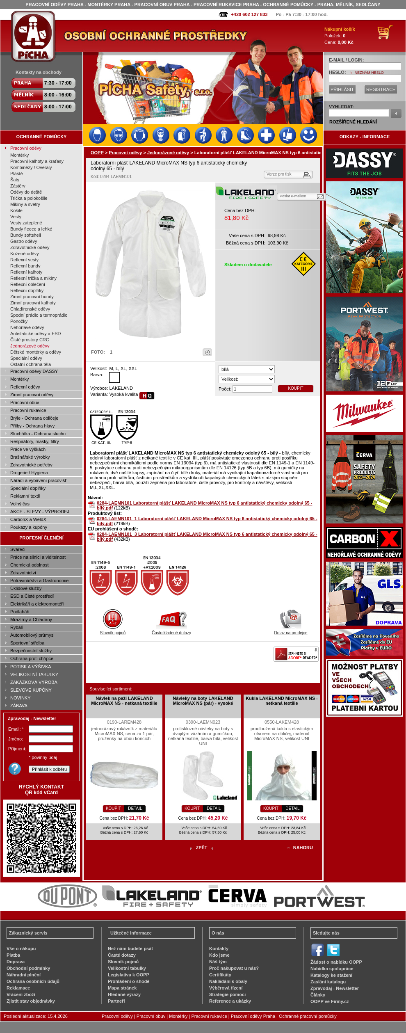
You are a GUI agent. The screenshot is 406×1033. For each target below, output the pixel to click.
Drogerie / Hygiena (29, 472)
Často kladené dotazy (171, 630)
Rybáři (16, 627)
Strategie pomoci (227, 994)
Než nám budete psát (130, 948)
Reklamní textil (25, 496)
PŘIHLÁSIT (342, 89)
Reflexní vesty (24, 259)
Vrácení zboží (21, 994)
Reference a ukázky (230, 1001)
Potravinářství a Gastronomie (39, 580)
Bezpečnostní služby (31, 650)
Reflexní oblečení (27, 284)
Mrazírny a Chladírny (31, 619)
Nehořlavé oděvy (27, 327)
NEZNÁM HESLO (369, 73)
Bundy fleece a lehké (31, 228)
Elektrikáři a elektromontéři (37, 603)
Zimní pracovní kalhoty (33, 302)
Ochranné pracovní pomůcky (308, 1016)
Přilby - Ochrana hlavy (32, 425)
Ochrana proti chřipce (31, 658)
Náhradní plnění (24, 974)
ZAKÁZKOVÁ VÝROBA (33, 682)
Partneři (116, 1001)
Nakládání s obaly (228, 981)
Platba (13, 955)
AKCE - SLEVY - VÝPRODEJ (39, 511)
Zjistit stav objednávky (31, 1001)
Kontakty (218, 948)
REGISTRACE (381, 89)
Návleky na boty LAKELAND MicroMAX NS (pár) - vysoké (203, 701)
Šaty (14, 179)
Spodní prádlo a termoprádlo (38, 315)
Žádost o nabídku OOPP (336, 962)
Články (317, 994)
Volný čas (20, 503)
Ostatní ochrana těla (30, 364)
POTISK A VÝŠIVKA (30, 666)
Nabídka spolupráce (332, 968)
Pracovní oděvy (25, 148)
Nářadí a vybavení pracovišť (38, 480)
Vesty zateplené (26, 222)
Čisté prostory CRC (29, 339)
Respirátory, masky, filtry (34, 441)
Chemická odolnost (29, 564)
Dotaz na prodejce (290, 630)
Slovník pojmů (113, 630)
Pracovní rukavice (28, 410)
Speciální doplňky (28, 488)
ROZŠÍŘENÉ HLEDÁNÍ (353, 121)
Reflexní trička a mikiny (33, 278)
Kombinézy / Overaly (31, 167)
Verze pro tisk (279, 174)
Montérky (19, 155)
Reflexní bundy (25, 265)
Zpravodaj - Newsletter (334, 988)
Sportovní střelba (27, 642)
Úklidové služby (25, 588)
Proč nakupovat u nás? (234, 968)
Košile (16, 210)
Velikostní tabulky (127, 968)
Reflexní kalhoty (26, 272)
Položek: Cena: (339, 36)
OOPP (97, 152)
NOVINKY (20, 697)
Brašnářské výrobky (30, 457)
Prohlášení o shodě (128, 981)
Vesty (15, 216)
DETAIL (135, 808)
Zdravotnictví (23, 572)
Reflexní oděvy (25, 386)
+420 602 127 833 (249, 14)
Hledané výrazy (124, 994)
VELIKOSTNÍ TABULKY (34, 674)
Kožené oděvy (24, 253)
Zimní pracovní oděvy (31, 394)
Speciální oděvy (26, 358)
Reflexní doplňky (26, 290)
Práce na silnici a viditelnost (38, 557)
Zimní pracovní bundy (32, 296)
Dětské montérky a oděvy (35, 352)
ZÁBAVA (18, 705)
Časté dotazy (122, 955)
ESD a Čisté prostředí (32, 596)
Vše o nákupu (21, 948)
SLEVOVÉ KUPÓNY (31, 690)
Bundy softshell (25, 235)
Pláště (16, 173)
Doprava (16, 961)
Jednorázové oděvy (29, 345)
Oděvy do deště (26, 192)
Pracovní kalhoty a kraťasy (37, 161)
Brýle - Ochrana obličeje (34, 418)
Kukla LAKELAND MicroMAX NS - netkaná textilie (281, 701)
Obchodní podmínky (28, 968)
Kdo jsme (219, 955)
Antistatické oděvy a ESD (35, 333)
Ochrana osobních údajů (33, 981)
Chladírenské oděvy (30, 308)
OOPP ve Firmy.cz (329, 1001)
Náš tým (218, 961)
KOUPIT (295, 388)
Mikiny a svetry (25, 204)
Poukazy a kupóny (28, 527)
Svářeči (17, 549)
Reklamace (18, 987)
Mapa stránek (122, 987)
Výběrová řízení (225, 987)
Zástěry (17, 185)
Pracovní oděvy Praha (253, 1016)
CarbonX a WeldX (28, 519)
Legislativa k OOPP (128, 974)
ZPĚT (201, 847)
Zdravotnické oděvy (29, 247)
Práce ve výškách (28, 449)
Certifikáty (220, 974)
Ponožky (18, 321)
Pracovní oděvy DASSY (34, 371)
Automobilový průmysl (32, 635)
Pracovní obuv (24, 402)
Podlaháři (19, 611)
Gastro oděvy (23, 241)
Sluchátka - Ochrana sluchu (38, 433)
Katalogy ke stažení (331, 975)
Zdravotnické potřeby (31, 464)
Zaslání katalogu (328, 981)
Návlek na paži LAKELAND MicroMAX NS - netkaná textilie (124, 701)
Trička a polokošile (29, 198)
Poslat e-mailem (293, 196)
